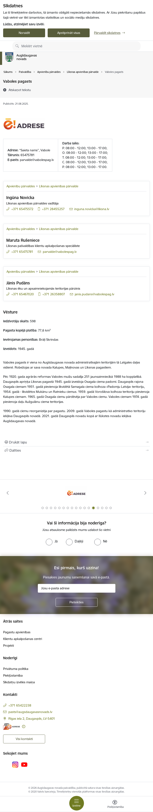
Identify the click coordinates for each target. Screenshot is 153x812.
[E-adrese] (11, 726)
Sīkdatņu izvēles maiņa (19, 682)
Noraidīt (24, 33)
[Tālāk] (145, 492)
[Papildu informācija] (23, 726)
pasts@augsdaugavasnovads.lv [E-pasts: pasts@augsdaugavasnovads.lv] (30, 712)
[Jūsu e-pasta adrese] (76, 588)
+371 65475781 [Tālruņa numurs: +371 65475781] (22, 252)
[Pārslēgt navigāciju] (76, 803)
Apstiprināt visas (68, 33)
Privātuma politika (15, 669)
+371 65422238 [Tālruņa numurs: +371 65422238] (19, 705)
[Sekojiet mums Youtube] (24, 764)
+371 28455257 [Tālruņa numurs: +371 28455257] (53, 209)
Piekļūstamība (13, 675)
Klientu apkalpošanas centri (22, 639)
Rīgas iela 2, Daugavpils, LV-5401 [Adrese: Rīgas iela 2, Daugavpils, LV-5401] (31, 719)
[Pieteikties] (77, 602)
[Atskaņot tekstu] (20, 89)
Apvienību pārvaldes (21, 186)
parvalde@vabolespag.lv (37, 160)
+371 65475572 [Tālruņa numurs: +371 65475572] (22, 209)
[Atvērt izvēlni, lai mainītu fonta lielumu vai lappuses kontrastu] (114, 804)
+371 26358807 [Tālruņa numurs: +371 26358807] (53, 294)
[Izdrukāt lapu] (76, 442)
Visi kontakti (24, 739)
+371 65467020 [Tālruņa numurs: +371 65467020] (22, 294)
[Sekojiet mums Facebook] (6, 764)
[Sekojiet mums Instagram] (15, 765)
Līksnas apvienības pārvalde (58, 186)
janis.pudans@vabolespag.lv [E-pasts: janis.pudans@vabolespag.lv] (94, 294)
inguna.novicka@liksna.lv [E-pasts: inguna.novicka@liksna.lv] (91, 209)
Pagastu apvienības (16, 632)
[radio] (52, 541)
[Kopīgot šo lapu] (76, 450)
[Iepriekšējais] (7, 492)
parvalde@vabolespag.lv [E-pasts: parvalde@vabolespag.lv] (60, 252)
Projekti (8, 646)
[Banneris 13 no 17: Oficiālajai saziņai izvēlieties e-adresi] (76, 493)
